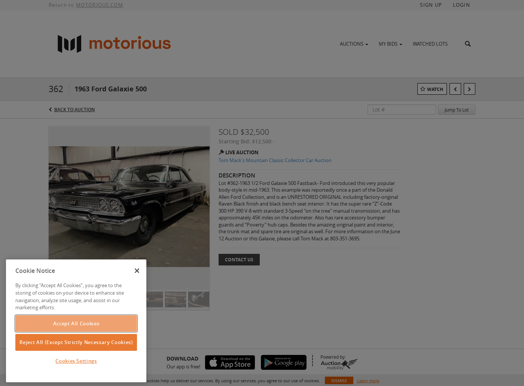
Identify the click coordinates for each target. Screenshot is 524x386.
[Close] (137, 270)
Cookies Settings (76, 361)
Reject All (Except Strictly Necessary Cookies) (75, 342)
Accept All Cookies (76, 323)
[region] (76, 320)
